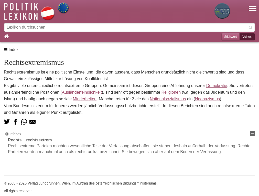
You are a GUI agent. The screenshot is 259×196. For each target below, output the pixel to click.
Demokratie (216, 85)
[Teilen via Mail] (32, 122)
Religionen (171, 92)
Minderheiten (85, 99)
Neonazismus (207, 99)
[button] (252, 5)
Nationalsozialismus (168, 99)
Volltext (247, 37)
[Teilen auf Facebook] (15, 122)
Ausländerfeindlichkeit (82, 92)
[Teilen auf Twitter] (7, 122)
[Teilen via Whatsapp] (24, 122)
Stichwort (230, 37)
